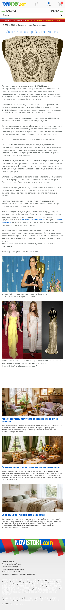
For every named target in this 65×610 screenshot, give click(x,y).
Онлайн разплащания (11, 566)
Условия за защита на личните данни (18, 574)
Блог (13, 25)
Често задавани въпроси (13, 569)
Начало (5, 25)
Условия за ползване (11, 571)
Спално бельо (8, 562)
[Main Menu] (9, 10)
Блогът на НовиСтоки (11, 564)
